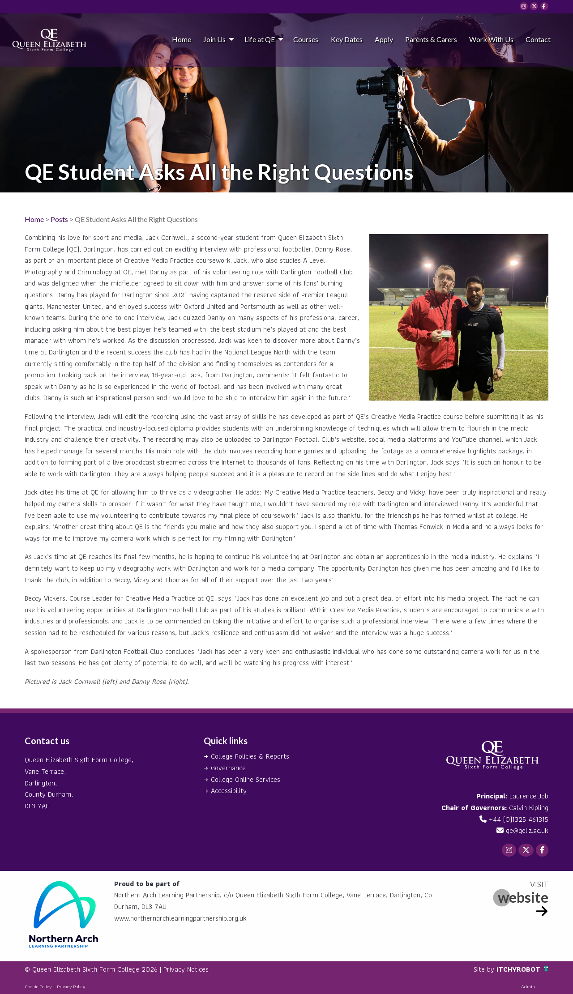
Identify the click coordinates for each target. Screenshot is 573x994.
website (523, 897)
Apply (384, 39)
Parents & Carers (431, 39)
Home (181, 39)
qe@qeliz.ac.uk (527, 830)
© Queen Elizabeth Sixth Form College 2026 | (94, 969)
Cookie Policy (38, 986)
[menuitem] (181, 38)
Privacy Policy (71, 986)
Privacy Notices (186, 969)
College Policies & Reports (250, 756)
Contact (538, 39)
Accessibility (229, 790)
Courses (305, 39)
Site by (485, 969)
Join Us (214, 39)
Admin (528, 986)
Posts (59, 219)
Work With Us (491, 39)
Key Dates (347, 39)
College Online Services (245, 779)
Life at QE (259, 39)
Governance (228, 767)
